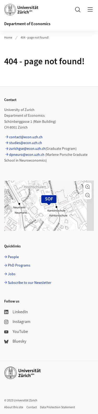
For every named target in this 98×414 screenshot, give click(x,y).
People (13, 257)
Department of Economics (27, 24)
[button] (87, 187)
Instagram (17, 322)
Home (8, 37)
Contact (31, 407)
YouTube (16, 332)
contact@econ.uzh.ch (26, 137)
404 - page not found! (35, 37)
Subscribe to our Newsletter (29, 282)
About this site (13, 407)
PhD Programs (19, 265)
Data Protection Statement (57, 407)
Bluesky (15, 341)
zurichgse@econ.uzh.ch (27, 148)
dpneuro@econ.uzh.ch (26, 154)
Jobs (11, 274)
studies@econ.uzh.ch (25, 143)
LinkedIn (16, 312)
